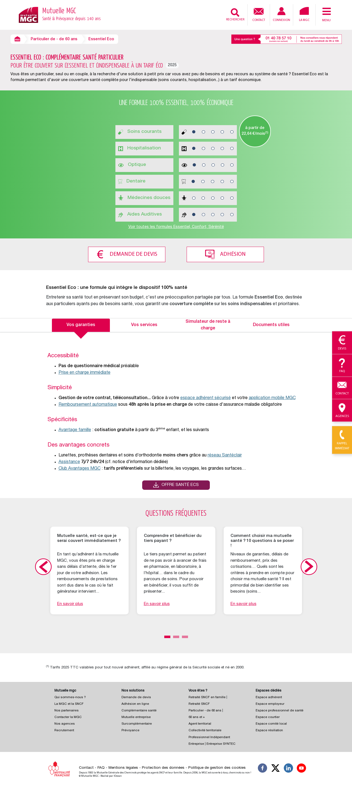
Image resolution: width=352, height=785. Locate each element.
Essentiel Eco (101, 39)
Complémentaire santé (139, 709)
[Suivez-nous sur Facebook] (262, 767)
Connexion (281, 14)
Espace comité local (271, 722)
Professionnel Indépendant (209, 736)
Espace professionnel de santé (279, 709)
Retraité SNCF (199, 703)
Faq (342, 365)
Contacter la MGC (68, 716)
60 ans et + (197, 716)
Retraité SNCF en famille (207, 696)
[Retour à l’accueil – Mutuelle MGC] (28, 14)
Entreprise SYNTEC (221, 742)
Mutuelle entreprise (136, 716)
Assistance (69, 461)
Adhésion (234, 253)
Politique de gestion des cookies (217, 767)
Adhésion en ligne (135, 703)
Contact (258, 14)
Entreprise (196, 742)
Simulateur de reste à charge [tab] (208, 324)
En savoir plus (70, 603)
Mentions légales (123, 767)
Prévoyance (130, 729)
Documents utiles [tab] (271, 324)
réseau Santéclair (225, 454)
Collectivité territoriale (205, 729)
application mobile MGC (272, 397)
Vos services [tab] (144, 324)
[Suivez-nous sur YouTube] (301, 767)
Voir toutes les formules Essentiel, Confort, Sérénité (176, 227)
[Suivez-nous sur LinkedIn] (288, 767)
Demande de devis (132, 253)
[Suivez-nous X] (275, 767)
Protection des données (163, 767)
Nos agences (64, 722)
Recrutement (64, 729)
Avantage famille (75, 429)
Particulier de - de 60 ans (54, 39)
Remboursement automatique (88, 404)
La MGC (304, 14)
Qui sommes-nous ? (70, 696)
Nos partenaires (66, 709)
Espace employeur (270, 703)
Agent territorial (200, 722)
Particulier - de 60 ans (205, 709)
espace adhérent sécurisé (205, 397)
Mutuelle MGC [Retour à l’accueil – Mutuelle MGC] (71, 15)
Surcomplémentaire (136, 722)
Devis (342, 342)
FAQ (101, 767)
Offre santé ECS (180, 484)
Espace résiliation (269, 729)
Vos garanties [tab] (81, 324)
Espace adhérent (269, 696)
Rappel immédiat (342, 440)
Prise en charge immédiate (84, 372)
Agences (342, 410)
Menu (326, 14)
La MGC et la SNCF (69, 703)
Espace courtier (268, 716)
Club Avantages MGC (79, 468)
